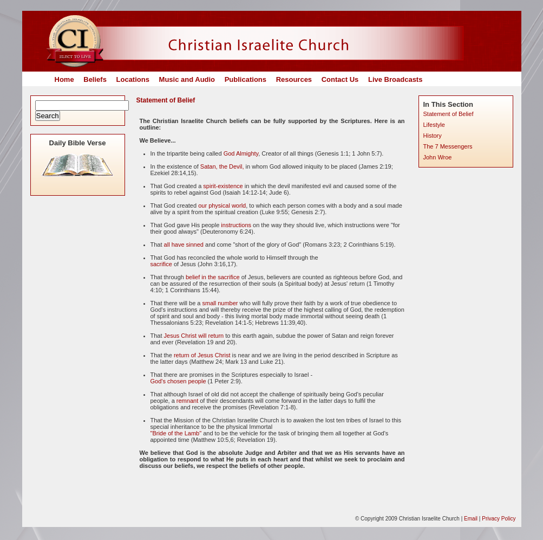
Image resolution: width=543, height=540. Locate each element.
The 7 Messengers (448, 146)
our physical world (222, 205)
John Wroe (437, 157)
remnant (187, 400)
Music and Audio (187, 79)
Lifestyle (434, 124)
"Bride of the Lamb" (176, 433)
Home (64, 79)
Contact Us (340, 79)
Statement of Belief (448, 114)
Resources (294, 79)
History (432, 135)
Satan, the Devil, (222, 166)
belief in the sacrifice (213, 277)
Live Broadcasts (395, 79)
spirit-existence (222, 186)
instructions (236, 225)
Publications (245, 79)
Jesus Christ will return (194, 335)
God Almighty (241, 153)
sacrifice (161, 264)
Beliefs (95, 79)
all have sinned (184, 244)
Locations (132, 79)
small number (220, 303)
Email (470, 519)
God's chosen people (178, 381)
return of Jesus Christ (202, 355)
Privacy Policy (498, 519)
